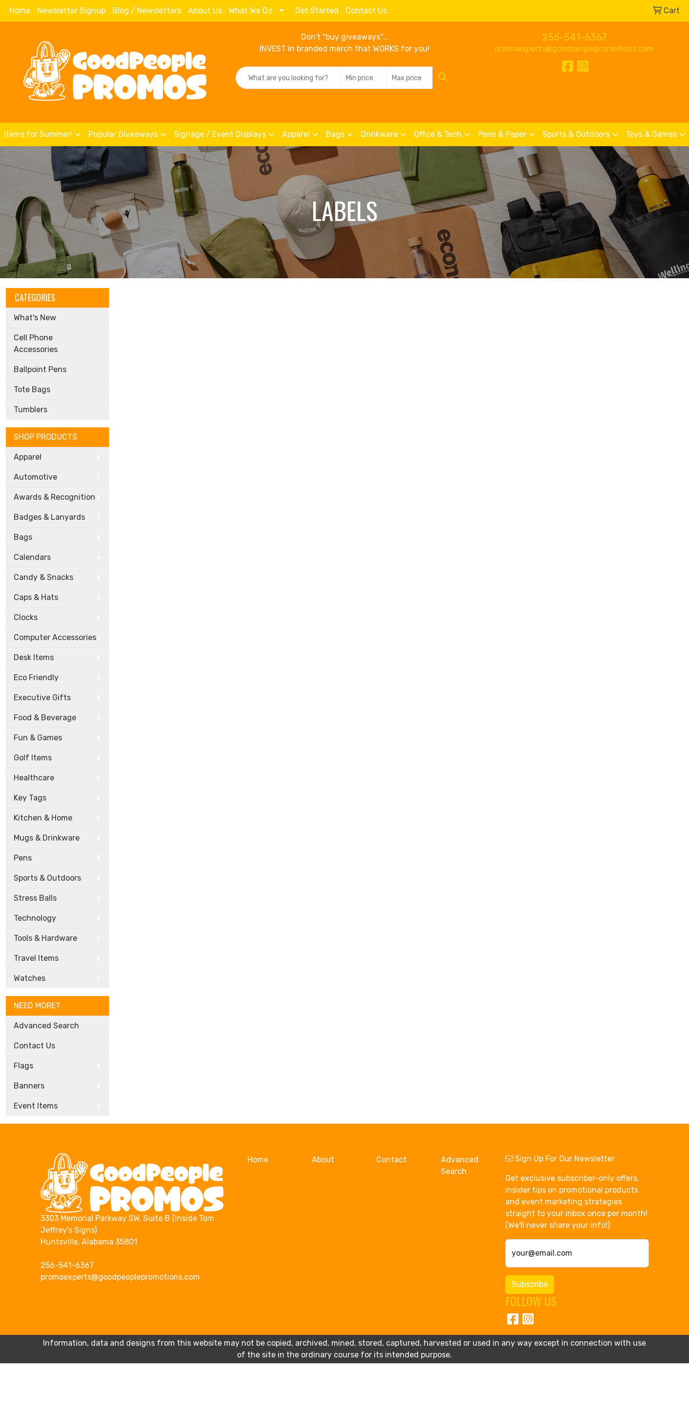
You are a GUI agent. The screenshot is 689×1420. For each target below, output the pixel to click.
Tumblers (30, 409)
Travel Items (36, 958)
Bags (335, 134)
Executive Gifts (42, 697)
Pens (23, 858)
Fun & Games (38, 737)
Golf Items (33, 757)
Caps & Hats (36, 597)
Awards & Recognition (54, 497)
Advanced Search (46, 1025)
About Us (205, 10)
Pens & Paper (502, 134)
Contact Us (366, 10)
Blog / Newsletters (146, 10)
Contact (391, 1159)
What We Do (250, 10)
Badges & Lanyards (49, 517)
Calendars (32, 557)
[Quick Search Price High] (410, 78)
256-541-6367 (574, 37)
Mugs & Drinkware (47, 838)
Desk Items (34, 657)
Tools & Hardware (45, 938)
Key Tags (30, 797)
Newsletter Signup (71, 10)
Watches (29, 978)
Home (19, 10)
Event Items (36, 1105)
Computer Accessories (55, 637)
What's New (35, 317)
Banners (29, 1085)
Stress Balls (35, 898)
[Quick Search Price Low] (364, 78)
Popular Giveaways (123, 134)
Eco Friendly (36, 677)
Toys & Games (651, 134)
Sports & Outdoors (576, 134)
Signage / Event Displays (220, 134)
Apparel (296, 134)
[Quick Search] (288, 78)
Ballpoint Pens (40, 369)
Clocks (26, 617)
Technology (35, 918)
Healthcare (34, 777)
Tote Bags (32, 389)
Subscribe (530, 1284)
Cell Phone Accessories (36, 343)
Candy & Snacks (43, 577)
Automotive (35, 477)
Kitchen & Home (43, 817)
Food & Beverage (45, 717)
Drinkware (379, 134)
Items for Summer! (38, 134)
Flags (23, 1065)
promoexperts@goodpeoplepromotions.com (574, 48)
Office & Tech (438, 134)
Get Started (317, 10)
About (323, 1159)
